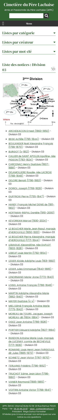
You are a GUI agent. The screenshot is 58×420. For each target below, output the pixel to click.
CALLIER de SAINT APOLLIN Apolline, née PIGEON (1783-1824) (32, 157)
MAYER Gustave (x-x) (21, 301)
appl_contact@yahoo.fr (42, 408)
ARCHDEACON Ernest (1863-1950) (29, 131)
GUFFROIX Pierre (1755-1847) (26, 196)
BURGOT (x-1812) (19, 151)
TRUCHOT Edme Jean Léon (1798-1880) (29, 375)
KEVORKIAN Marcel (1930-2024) (28, 221)
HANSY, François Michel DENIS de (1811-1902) (31, 206)
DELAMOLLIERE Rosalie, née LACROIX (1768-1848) (30, 174)
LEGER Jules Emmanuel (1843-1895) (30, 269)
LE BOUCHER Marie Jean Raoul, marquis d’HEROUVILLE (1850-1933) (32, 230)
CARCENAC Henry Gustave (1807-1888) (29, 165)
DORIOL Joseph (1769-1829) (25, 188)
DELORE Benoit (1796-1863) (25, 180)
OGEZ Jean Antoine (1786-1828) (28, 322)
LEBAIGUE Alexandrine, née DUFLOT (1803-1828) (30, 246)
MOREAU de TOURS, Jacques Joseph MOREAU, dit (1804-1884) (30, 315)
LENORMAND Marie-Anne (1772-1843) (31, 277)
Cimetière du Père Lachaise (29, 7)
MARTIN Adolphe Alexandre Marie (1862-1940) (29, 294)
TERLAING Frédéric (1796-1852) (27, 366)
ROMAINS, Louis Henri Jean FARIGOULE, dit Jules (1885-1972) (32, 351)
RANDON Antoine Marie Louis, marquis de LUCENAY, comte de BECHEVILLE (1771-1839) (31, 341)
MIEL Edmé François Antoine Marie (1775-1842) (29, 307)
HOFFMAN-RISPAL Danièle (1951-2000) (31, 212)
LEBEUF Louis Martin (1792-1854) (28, 253)
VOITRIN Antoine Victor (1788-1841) (30, 390)
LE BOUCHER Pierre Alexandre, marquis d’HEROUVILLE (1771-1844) (32, 238)
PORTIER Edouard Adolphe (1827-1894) (32, 330)
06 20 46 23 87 (21, 408)
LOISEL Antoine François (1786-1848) (30, 285)
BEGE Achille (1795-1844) (24, 139)
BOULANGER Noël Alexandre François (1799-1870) (31, 145)
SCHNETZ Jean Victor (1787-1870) (29, 357)
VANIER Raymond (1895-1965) (26, 382)
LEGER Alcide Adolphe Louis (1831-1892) (32, 261)
